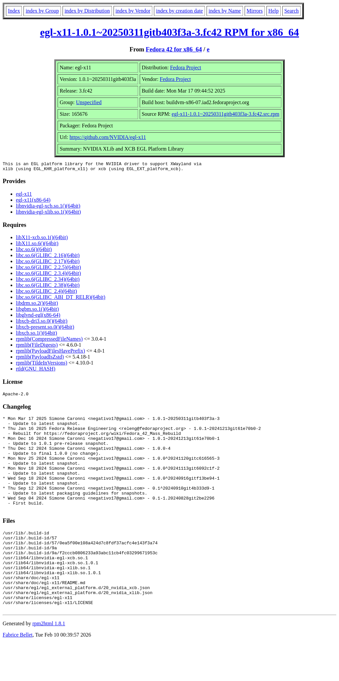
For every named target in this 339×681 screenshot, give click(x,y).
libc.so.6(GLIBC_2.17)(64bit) (47, 263)
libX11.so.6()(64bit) (37, 245)
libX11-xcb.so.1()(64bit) (42, 239)
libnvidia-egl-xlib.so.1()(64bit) (48, 214)
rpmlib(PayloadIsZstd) (40, 359)
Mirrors (255, 11)
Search (291, 11)
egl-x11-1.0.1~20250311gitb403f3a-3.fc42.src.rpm (225, 114)
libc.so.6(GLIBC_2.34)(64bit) (47, 281)
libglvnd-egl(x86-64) (38, 317)
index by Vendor (133, 11)
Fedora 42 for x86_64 (174, 49)
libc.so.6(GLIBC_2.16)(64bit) (47, 257)
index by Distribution (87, 11)
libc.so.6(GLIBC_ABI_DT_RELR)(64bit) (60, 299)
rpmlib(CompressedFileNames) (49, 341)
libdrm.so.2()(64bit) (37, 305)
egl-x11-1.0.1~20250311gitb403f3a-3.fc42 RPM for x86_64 (169, 32)
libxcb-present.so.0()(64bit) (45, 329)
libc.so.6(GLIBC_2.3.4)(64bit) (48, 275)
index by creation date (179, 11)
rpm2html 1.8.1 (48, 661)
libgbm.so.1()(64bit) (37, 311)
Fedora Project (185, 67)
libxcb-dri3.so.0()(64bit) (42, 323)
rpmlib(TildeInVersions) (41, 365)
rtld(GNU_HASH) (35, 371)
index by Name (225, 11)
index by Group (42, 11)
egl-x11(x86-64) (33, 202)
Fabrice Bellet (17, 672)
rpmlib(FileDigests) (37, 347)
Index (14, 11)
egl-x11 (24, 196)
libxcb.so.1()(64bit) (36, 335)
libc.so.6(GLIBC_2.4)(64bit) (46, 293)
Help (273, 11)
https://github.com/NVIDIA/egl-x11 (108, 137)
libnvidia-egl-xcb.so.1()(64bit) (48, 208)
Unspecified (89, 102)
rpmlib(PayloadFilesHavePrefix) (50, 353)
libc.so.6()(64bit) (34, 251)
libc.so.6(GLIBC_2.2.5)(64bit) (48, 269)
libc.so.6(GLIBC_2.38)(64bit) (47, 287)
